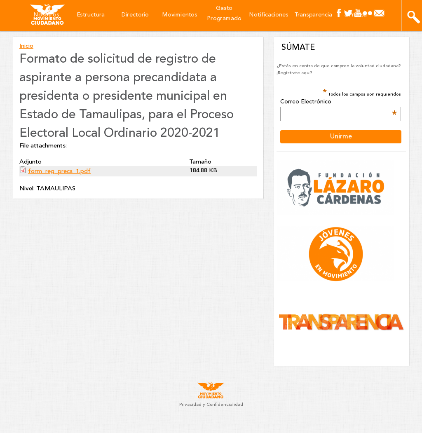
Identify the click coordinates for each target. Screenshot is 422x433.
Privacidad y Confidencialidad (211, 405)
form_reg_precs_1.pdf (59, 172)
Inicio (26, 46)
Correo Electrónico (338, 102)
